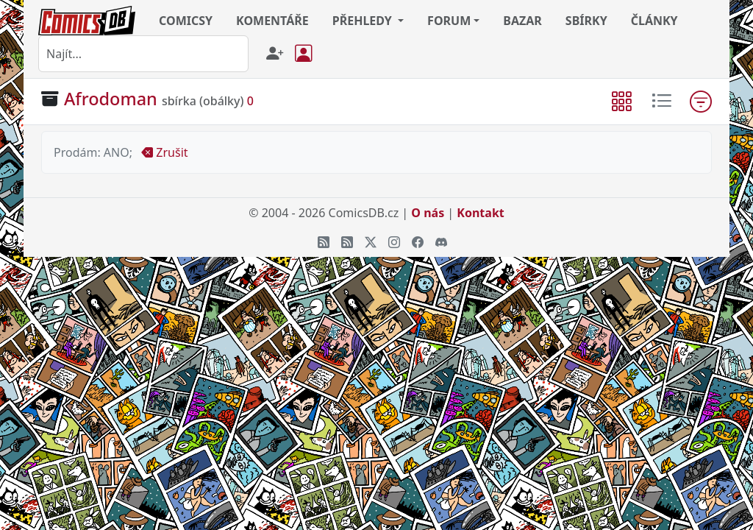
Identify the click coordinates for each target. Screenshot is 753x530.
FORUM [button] (449, 21)
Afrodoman (110, 98)
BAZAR (522, 21)
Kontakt (480, 213)
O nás (427, 213)
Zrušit (164, 152)
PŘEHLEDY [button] (363, 21)
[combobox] (143, 53)
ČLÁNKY (654, 21)
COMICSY (186, 21)
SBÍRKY (586, 21)
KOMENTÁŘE (272, 21)
